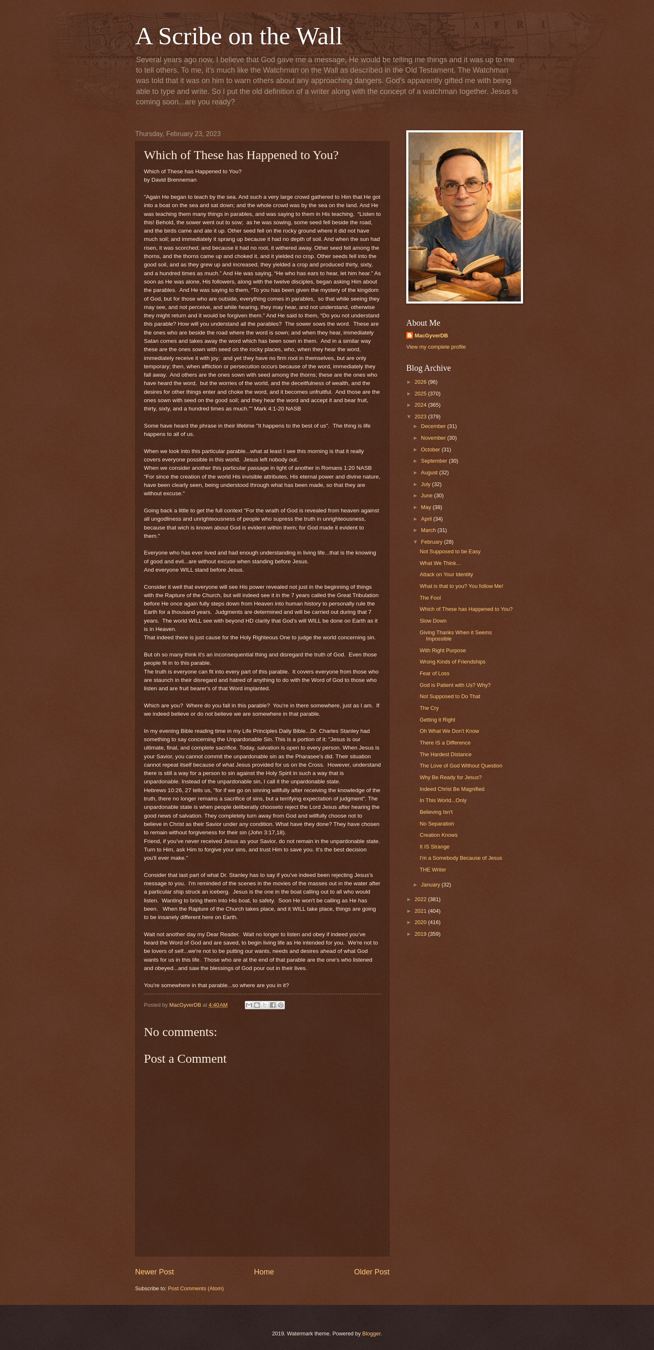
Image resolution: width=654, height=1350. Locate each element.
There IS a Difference (445, 743)
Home (264, 1272)
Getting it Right (437, 720)
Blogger (371, 1333)
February (432, 542)
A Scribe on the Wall (238, 36)
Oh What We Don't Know (449, 731)
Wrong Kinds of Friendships (452, 662)
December (434, 426)
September (435, 461)
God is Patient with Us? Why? (455, 685)
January (431, 884)
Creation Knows (439, 835)
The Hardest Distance (446, 754)
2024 (421, 405)
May (427, 507)
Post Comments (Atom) (196, 1288)
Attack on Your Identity (446, 574)
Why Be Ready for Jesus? (451, 777)
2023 (421, 416)
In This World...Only (443, 800)
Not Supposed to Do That (450, 696)
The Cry (429, 708)
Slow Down (433, 621)
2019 (421, 934)
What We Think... (440, 563)
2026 (421, 382)
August (430, 472)
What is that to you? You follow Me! (461, 586)
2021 (421, 911)
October (431, 449)
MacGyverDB (431, 335)
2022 (421, 899)
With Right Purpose (443, 650)
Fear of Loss (435, 673)
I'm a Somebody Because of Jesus (461, 858)
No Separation (437, 824)
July (426, 484)
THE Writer (433, 869)
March (429, 530)
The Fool (430, 598)
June (427, 495)
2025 (421, 393)
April (427, 519)
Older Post (372, 1272)
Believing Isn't (436, 812)
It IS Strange (435, 846)
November (434, 438)
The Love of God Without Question (461, 765)
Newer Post (154, 1272)
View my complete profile (436, 347)
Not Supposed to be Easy (450, 551)
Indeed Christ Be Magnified (452, 789)
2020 (421, 922)
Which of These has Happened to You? (466, 609)
